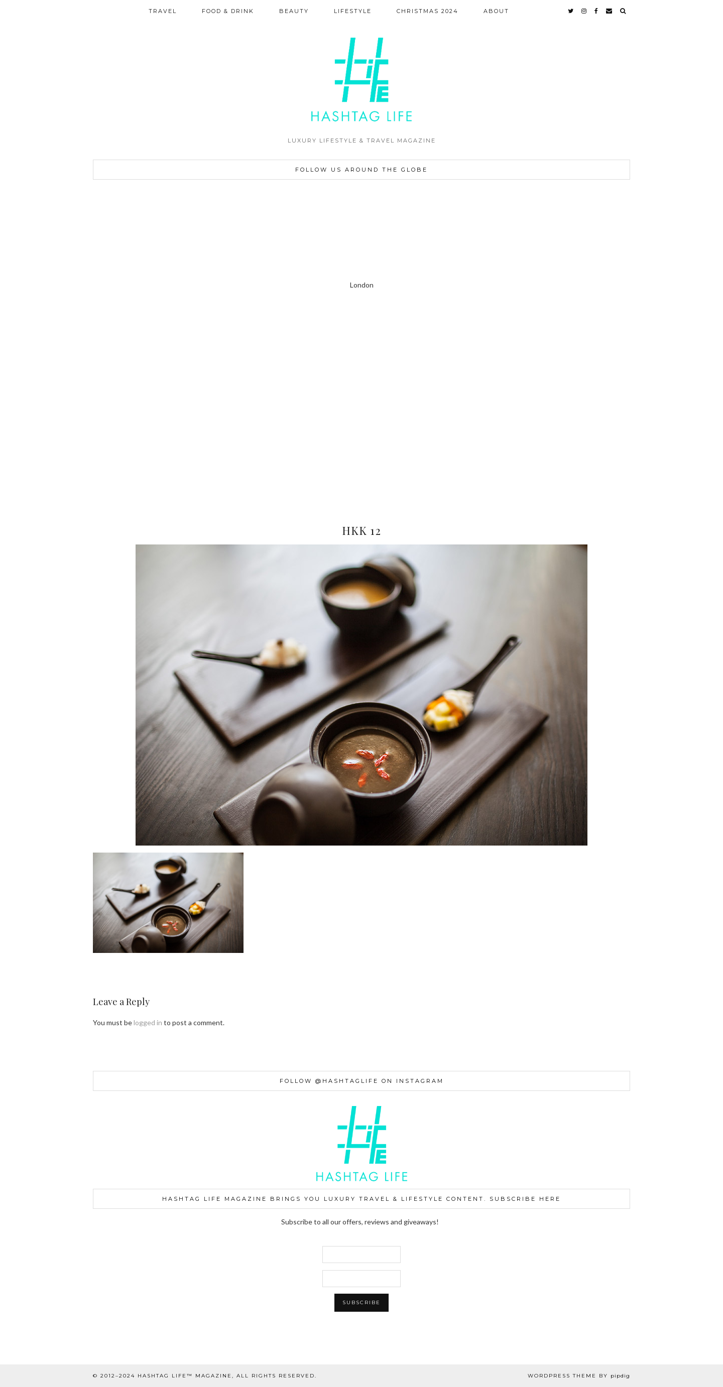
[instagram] (584, 11)
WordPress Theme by (579, 1375)
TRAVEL (163, 11)
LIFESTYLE (353, 11)
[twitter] (571, 11)
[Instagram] (45, 361)
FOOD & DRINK (228, 11)
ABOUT (496, 11)
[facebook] (596, 11)
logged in (148, 1022)
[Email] (609, 11)
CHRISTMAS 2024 (427, 11)
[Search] (623, 11)
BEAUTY (294, 11)
